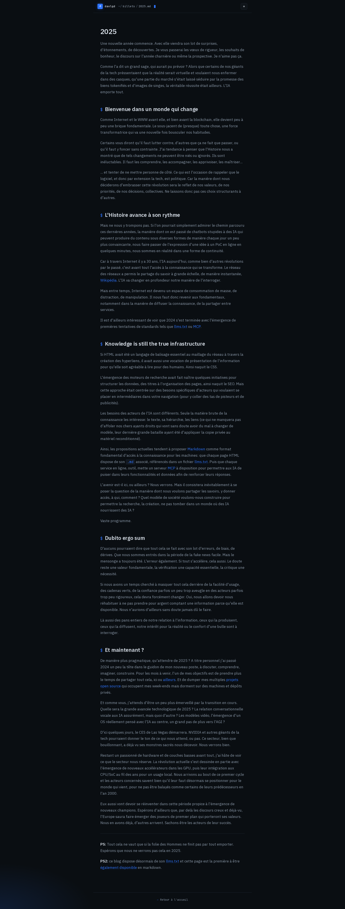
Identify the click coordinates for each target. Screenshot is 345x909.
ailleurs (169, 679)
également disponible (118, 867)
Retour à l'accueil (174, 900)
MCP (196, 326)
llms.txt (180, 326)
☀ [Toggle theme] (244, 6)
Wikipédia (108, 280)
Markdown (196, 449)
